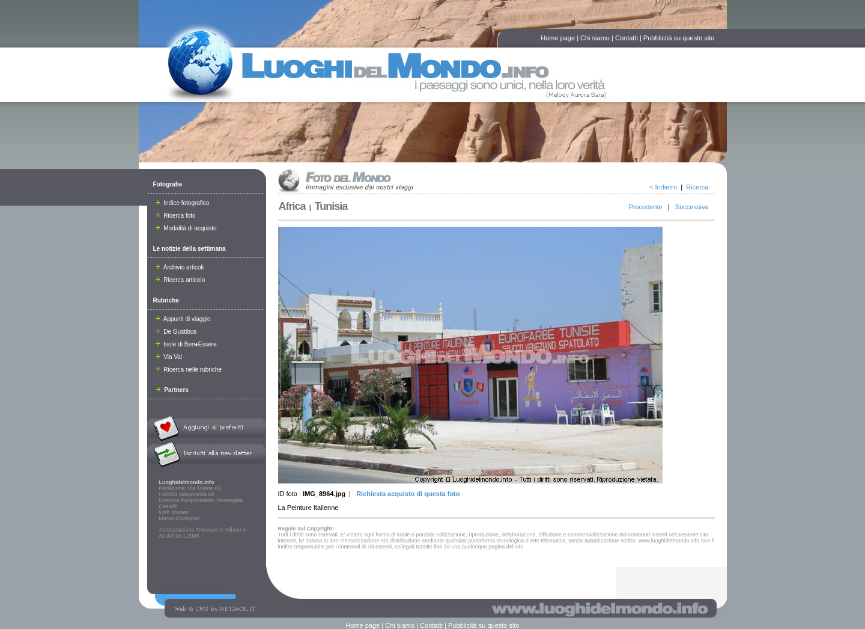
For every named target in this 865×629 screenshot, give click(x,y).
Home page (558, 37)
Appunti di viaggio (183, 319)
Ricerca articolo (180, 280)
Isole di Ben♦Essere (186, 344)
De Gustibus (176, 331)
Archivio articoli (180, 267)
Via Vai (169, 357)
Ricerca (697, 187)
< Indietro (663, 187)
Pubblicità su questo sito (679, 37)
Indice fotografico (183, 203)
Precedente (645, 206)
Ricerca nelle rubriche (189, 369)
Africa (292, 206)
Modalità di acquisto (186, 228)
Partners (172, 390)
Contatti (626, 37)
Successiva (692, 206)
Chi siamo (595, 37)
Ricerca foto (176, 215)
